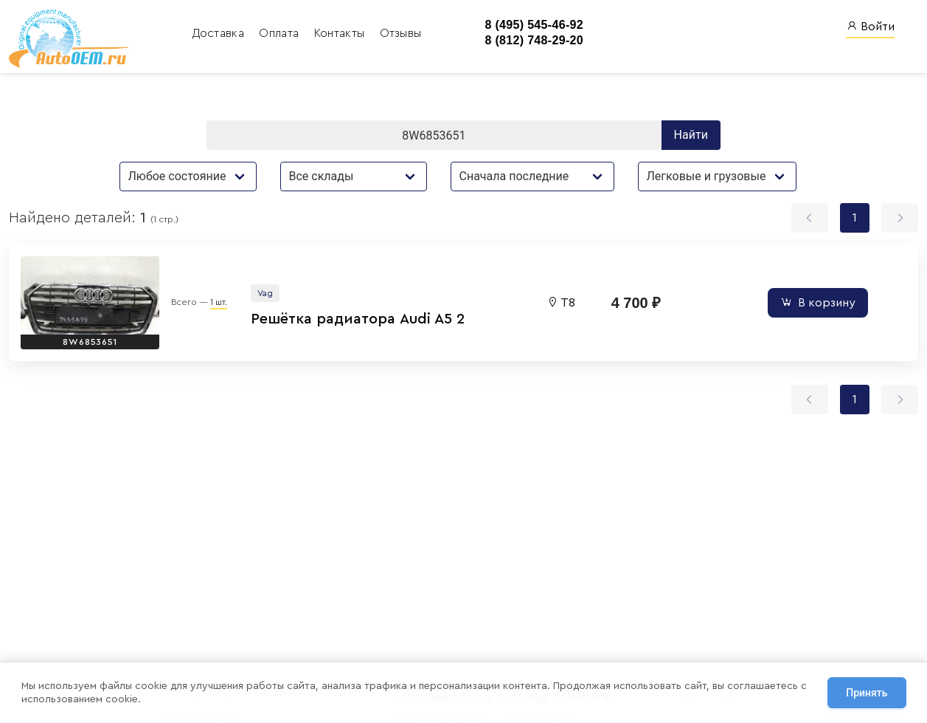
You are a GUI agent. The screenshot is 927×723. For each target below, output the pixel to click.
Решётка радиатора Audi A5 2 (358, 319)
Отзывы (401, 33)
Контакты (341, 33)
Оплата (280, 33)
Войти (870, 26)
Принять (866, 693)
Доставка (220, 33)
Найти (691, 135)
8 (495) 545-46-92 (534, 24)
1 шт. (218, 302)
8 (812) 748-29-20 (534, 40)
